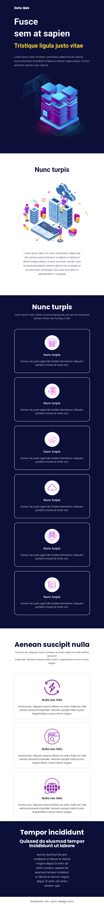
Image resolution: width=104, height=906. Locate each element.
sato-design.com (62, 901)
